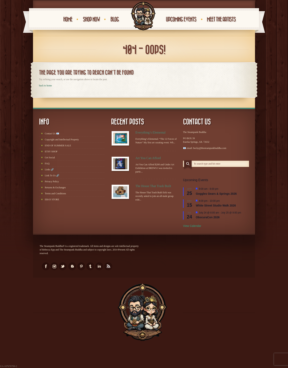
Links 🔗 (49, 169)
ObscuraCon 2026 (208, 217)
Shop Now (91, 19)
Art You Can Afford (148, 158)
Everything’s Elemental (150, 132)
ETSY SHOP (51, 151)
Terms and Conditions (55, 193)
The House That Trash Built (153, 186)
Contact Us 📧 (52, 133)
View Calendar (192, 225)
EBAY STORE (52, 199)
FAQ (47, 163)
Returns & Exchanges (55, 187)
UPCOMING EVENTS (181, 19)
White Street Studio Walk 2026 (216, 205)
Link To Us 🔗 (52, 175)
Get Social (50, 157)
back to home (45, 85)
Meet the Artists (221, 19)
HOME (67, 19)
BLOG (114, 19)
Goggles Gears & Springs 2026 (216, 193)
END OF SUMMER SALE (58, 145)
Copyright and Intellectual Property (62, 139)
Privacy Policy (52, 181)
